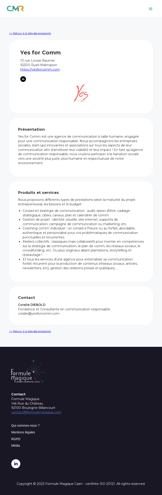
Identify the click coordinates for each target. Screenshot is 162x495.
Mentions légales (23, 432)
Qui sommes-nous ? (25, 425)
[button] (150, 9)
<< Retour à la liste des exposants (30, 33)
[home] (14, 8)
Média (15, 445)
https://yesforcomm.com (40, 69)
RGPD (15, 439)
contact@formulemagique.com (36, 412)
